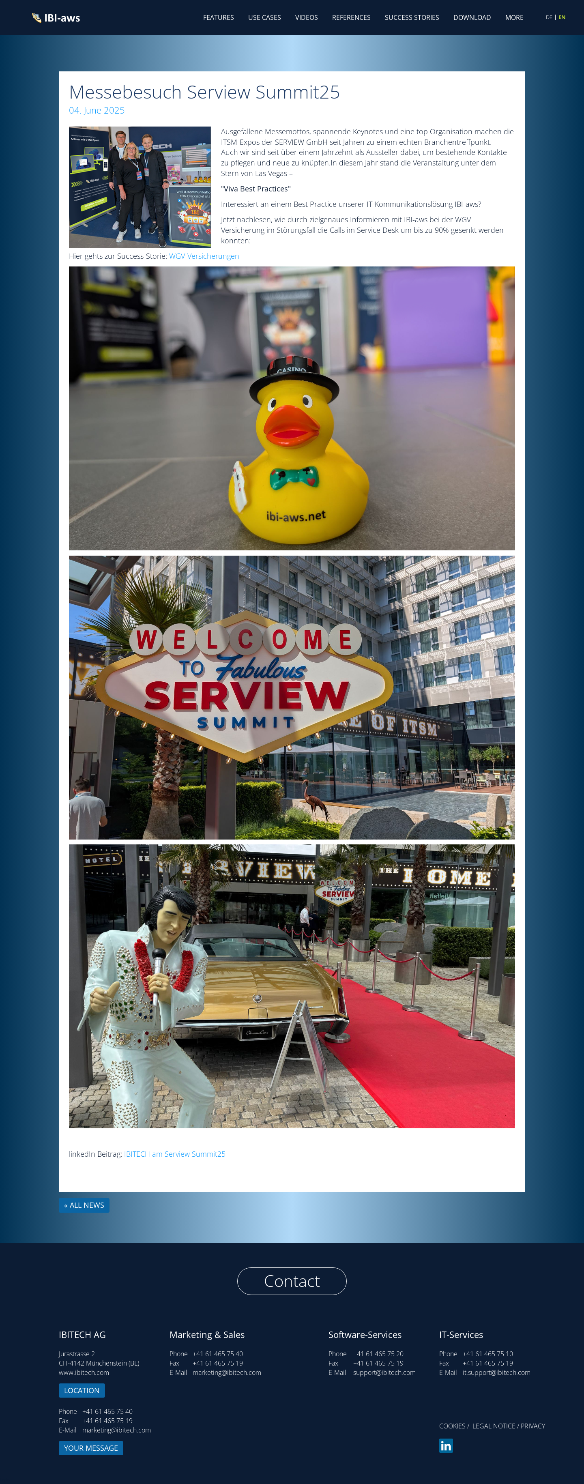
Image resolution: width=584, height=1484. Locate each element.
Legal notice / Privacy (508, 1426)
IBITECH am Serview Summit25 (174, 1154)
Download (472, 17)
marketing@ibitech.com (116, 1430)
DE (549, 17)
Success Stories (412, 17)
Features (218, 17)
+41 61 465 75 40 (107, 1411)
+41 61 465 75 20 (378, 1353)
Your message (91, 1448)
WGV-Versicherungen (204, 256)
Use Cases (264, 17)
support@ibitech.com (384, 1372)
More (514, 17)
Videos (306, 17)
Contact (292, 1280)
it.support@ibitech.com (496, 1372)
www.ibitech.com (84, 1372)
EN (562, 17)
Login (5, 1479)
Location (82, 1390)
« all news (84, 1205)
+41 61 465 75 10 (488, 1353)
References (351, 17)
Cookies (452, 1426)
